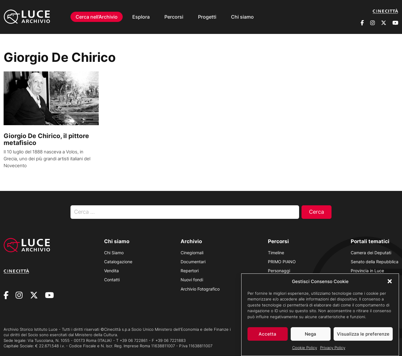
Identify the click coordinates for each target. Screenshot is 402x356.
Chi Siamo (114, 252)
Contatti (112, 279)
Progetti (207, 17)
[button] (390, 282)
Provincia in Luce (367, 270)
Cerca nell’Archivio (97, 17)
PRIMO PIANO (282, 261)
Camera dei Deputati (371, 252)
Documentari (193, 261)
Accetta (267, 335)
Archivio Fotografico (200, 288)
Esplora (141, 17)
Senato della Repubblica (374, 261)
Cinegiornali (192, 252)
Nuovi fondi (192, 279)
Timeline (276, 252)
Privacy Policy (332, 348)
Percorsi (173, 17)
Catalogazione (118, 261)
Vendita (111, 270)
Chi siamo (242, 17)
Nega (310, 335)
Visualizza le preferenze (363, 335)
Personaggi (279, 270)
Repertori (190, 270)
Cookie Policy (304, 348)
